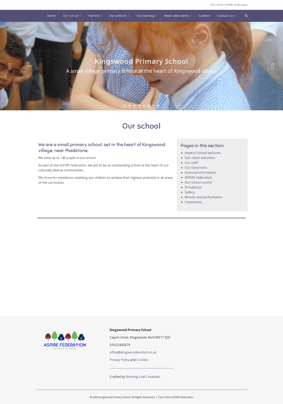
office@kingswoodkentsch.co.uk (133, 352)
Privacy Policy (119, 360)
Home (51, 16)
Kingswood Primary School (141, 61)
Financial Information (200, 172)
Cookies (142, 360)
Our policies (118, 16)
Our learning (145, 16)
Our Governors (196, 167)
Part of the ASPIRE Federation (229, 4)
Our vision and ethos (200, 158)
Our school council (198, 182)
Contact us (225, 16)
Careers (204, 16)
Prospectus (193, 187)
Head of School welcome (203, 153)
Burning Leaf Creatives (143, 376)
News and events (176, 16)
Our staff (191, 162)
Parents (94, 16)
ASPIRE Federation (72, 165)
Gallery (190, 192)
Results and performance (203, 197)
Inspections (193, 202)
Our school (71, 16)
